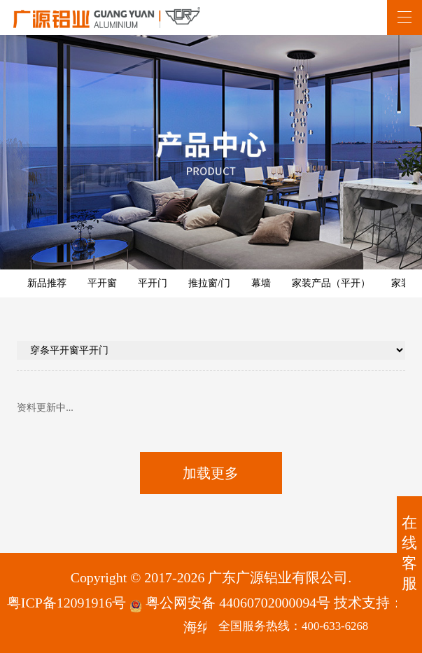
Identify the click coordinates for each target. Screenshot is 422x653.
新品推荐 (46, 283)
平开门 (152, 283)
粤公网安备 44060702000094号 (229, 603)
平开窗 (102, 283)
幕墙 (261, 283)
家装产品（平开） (331, 283)
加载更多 (211, 473)
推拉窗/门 (209, 283)
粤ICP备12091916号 (66, 602)
